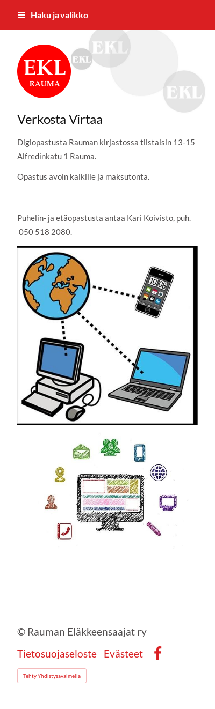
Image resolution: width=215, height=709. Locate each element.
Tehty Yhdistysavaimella (52, 676)
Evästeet (123, 653)
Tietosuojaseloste (57, 653)
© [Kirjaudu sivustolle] (22, 631)
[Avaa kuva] (107, 335)
